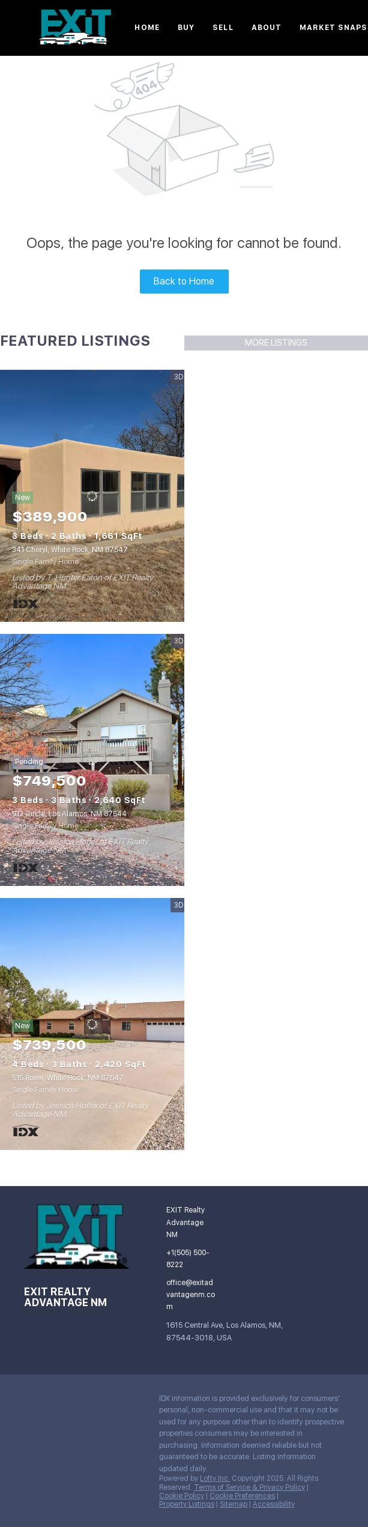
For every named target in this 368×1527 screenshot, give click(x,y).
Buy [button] (186, 27)
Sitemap (233, 1504)
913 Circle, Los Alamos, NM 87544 (69, 814)
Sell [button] (223, 27)
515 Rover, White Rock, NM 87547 (68, 1078)
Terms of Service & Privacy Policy (249, 1487)
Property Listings (186, 1504)
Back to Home (184, 281)
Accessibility (274, 1504)
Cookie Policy (181, 1496)
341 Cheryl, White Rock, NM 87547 (70, 550)
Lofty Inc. (215, 1478)
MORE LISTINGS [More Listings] (276, 343)
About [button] (267, 27)
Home (146, 27)
